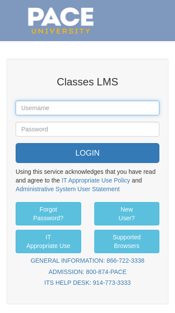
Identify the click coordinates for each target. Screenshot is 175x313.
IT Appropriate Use (48, 241)
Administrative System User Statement (68, 189)
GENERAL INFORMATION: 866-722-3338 (87, 260)
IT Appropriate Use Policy (96, 180)
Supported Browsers (126, 241)
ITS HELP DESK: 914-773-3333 (87, 282)
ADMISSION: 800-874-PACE (87, 271)
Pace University (61, 8)
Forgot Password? (48, 214)
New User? (127, 214)
